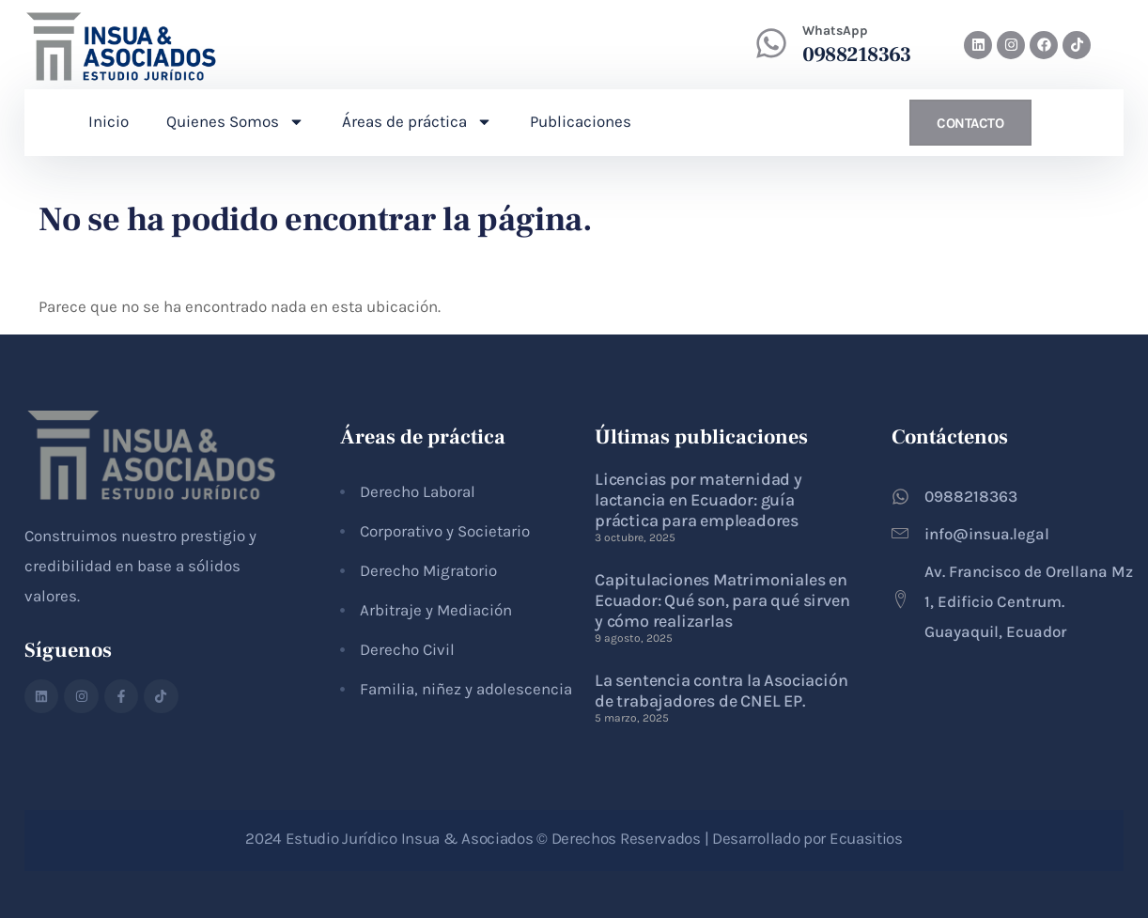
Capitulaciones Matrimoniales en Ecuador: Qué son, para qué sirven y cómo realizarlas (722, 600)
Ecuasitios (866, 838)
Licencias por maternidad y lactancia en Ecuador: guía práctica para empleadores (698, 500)
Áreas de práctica (417, 121)
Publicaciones (580, 121)
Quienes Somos (235, 121)
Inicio (108, 121)
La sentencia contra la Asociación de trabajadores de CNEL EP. (721, 690)
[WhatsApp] (771, 43)
